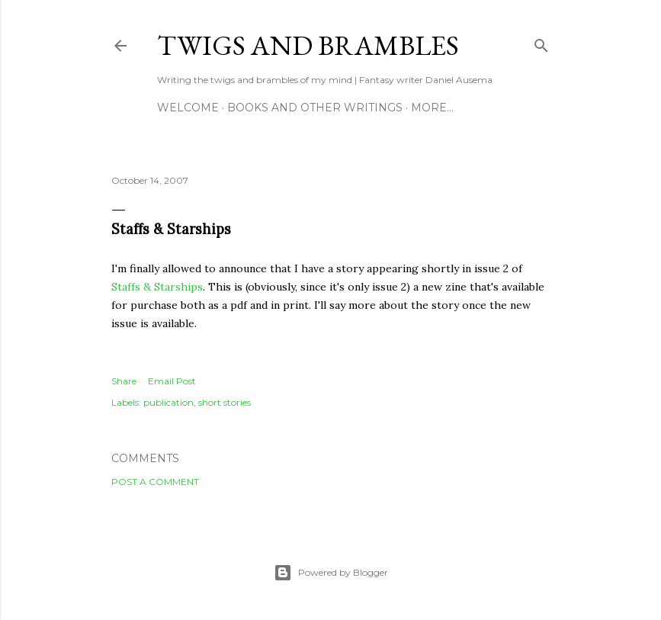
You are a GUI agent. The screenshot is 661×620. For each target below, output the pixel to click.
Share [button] (123, 381)
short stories (224, 402)
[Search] (541, 42)
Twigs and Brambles (308, 45)
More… (432, 107)
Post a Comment (155, 481)
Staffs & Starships (157, 287)
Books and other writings (315, 107)
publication (168, 402)
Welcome (188, 107)
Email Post (172, 381)
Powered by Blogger (331, 573)
